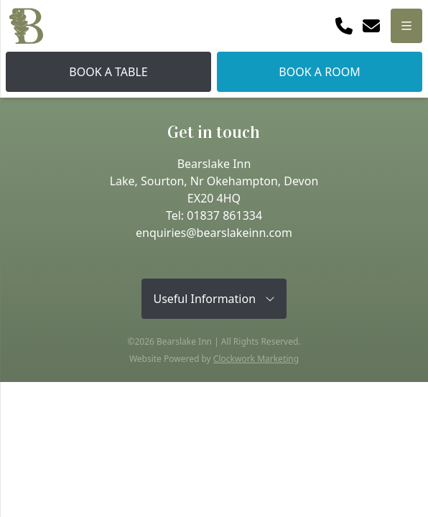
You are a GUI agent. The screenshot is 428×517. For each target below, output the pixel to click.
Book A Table (108, 72)
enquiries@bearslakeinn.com (214, 233)
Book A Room (319, 72)
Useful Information (213, 299)
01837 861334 (224, 215)
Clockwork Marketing (256, 359)
